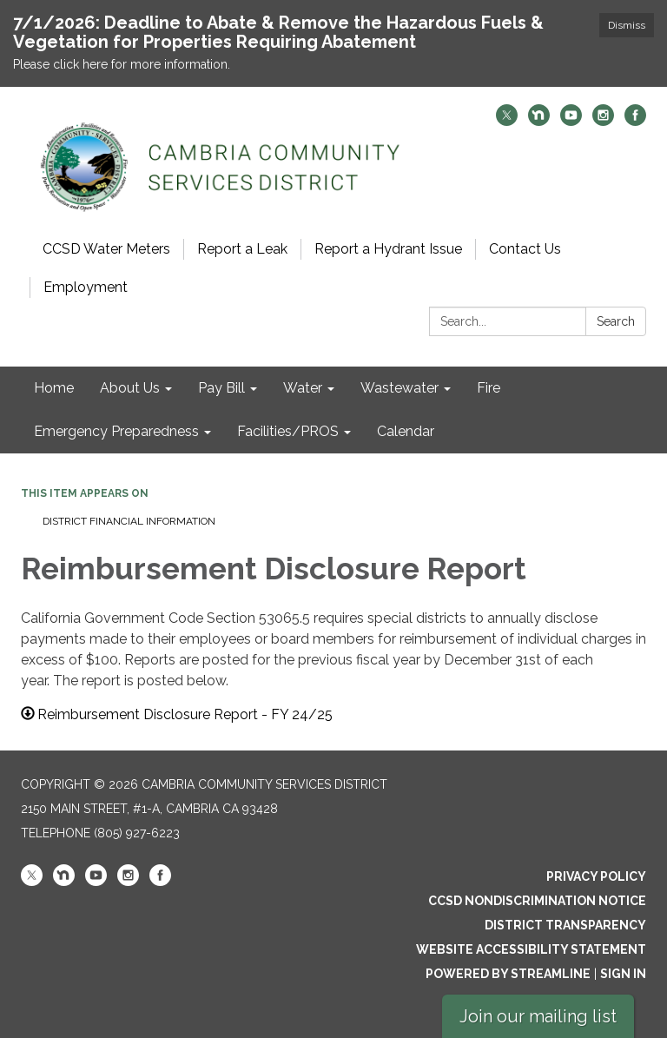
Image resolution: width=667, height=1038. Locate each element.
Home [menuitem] (54, 388)
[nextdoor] (539, 121)
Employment (85, 287)
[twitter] (507, 121)
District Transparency (565, 925)
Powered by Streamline (508, 974)
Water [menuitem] (302, 388)
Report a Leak (242, 249)
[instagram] (603, 121)
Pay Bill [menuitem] (221, 388)
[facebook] (635, 121)
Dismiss (626, 25)
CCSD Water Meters (106, 249)
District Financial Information (129, 521)
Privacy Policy (596, 876)
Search (616, 321)
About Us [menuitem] (130, 388)
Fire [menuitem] (488, 388)
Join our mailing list (538, 1016)
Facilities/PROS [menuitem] (288, 431)
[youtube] (571, 121)
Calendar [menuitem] (405, 431)
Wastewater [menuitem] (399, 388)
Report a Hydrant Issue (388, 249)
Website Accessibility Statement (531, 949)
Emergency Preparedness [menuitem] (116, 431)
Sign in (623, 974)
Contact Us (525, 249)
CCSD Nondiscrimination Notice (537, 901)
